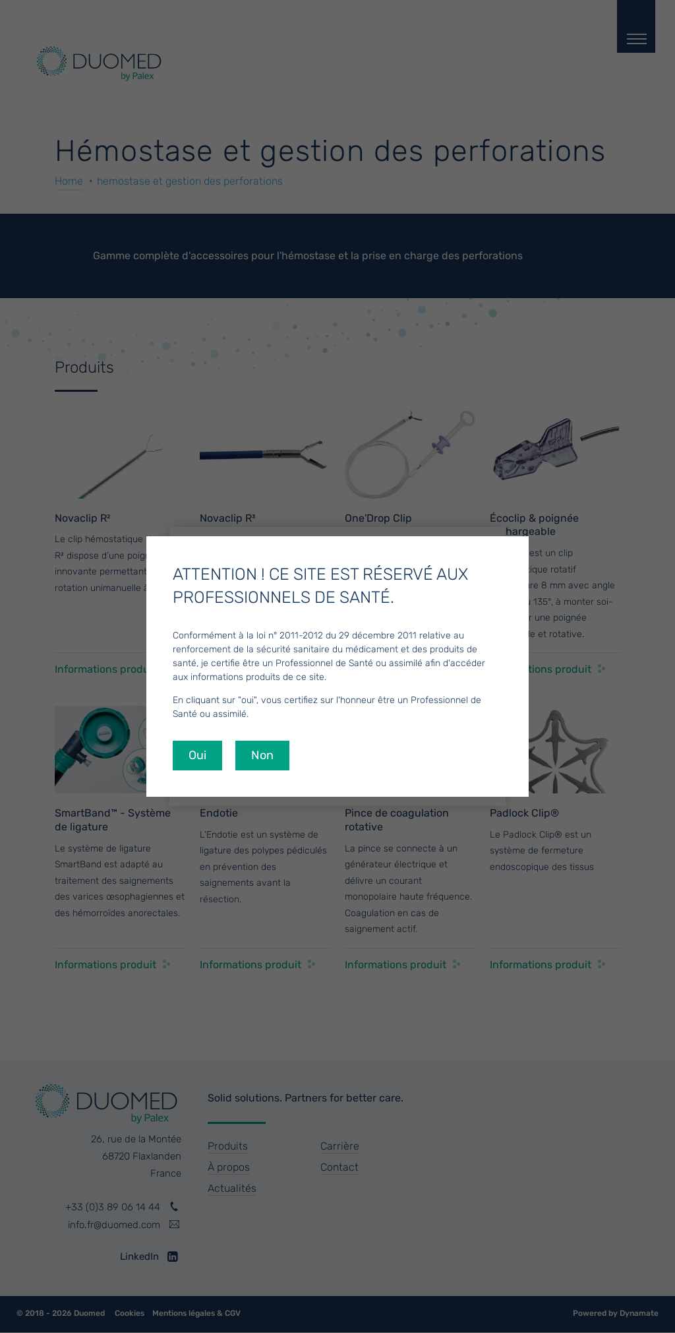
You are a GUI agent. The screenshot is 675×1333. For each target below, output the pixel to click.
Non (262, 755)
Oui (197, 755)
